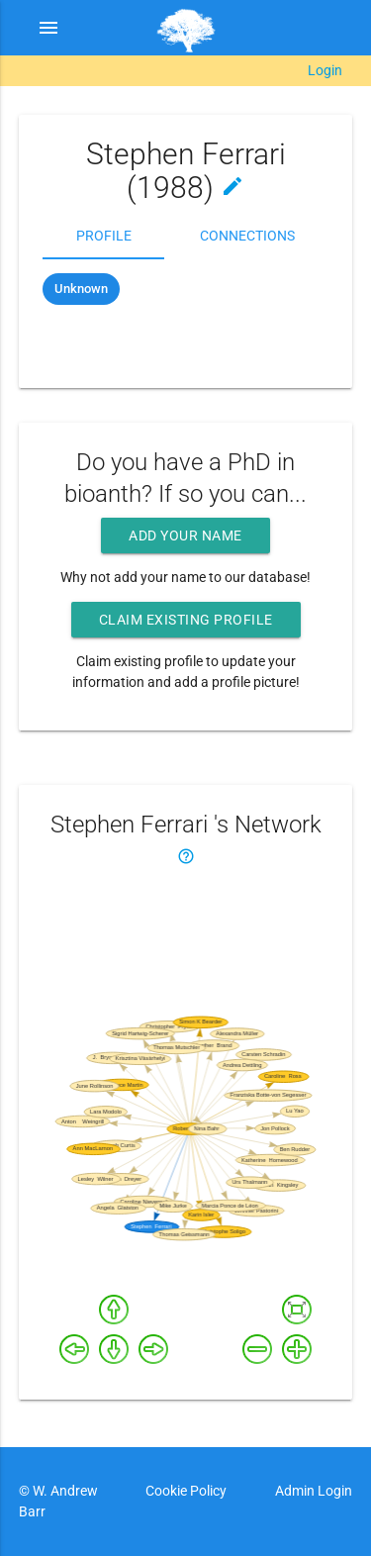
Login (325, 70)
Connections (247, 235)
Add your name (185, 535)
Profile (104, 235)
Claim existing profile (186, 620)
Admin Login (313, 1491)
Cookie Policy (186, 1491)
